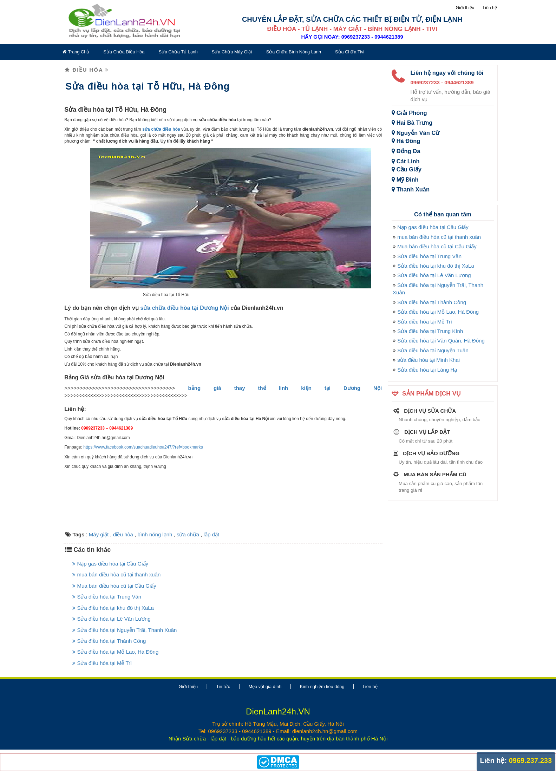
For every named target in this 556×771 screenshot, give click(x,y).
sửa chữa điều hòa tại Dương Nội (184, 308)
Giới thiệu (465, 7)
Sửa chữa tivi (349, 51)
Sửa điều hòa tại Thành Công (109, 641)
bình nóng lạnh (154, 534)
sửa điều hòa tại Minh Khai (428, 360)
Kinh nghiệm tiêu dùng (322, 686)
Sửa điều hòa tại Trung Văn (106, 597)
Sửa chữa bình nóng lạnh (293, 51)
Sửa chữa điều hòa (123, 51)
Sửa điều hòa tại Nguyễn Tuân (432, 350)
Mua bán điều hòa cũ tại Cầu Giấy (114, 586)
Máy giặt (99, 534)
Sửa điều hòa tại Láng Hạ (427, 370)
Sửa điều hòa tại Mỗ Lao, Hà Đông (115, 652)
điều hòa (123, 534)
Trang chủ (76, 51)
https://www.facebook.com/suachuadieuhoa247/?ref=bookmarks (143, 447)
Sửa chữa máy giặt (232, 51)
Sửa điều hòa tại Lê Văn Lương (111, 619)
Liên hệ (490, 7)
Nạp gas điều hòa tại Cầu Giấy (110, 564)
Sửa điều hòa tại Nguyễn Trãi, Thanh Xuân (124, 630)
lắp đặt (211, 534)
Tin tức (223, 686)
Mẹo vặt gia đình (264, 686)
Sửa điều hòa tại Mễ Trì (102, 663)
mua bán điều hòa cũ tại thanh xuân (116, 574)
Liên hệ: (493, 760)
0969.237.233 (530, 760)
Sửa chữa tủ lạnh (177, 51)
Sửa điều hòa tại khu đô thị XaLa (113, 608)
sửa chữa (188, 534)
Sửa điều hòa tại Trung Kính (430, 331)
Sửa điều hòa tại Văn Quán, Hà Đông (441, 341)
